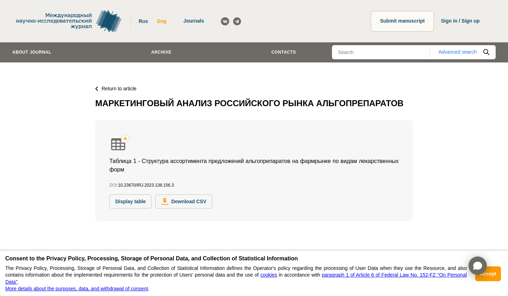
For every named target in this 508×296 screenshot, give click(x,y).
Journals (193, 21)
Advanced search (458, 52)
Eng (161, 21)
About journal (31, 52)
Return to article (116, 88)
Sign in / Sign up (460, 21)
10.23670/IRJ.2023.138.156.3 (146, 185)
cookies (268, 275)
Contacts (283, 52)
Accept (488, 274)
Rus (143, 21)
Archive (161, 52)
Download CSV (183, 201)
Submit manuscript (402, 21)
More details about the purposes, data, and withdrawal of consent (76, 288)
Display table (130, 201)
